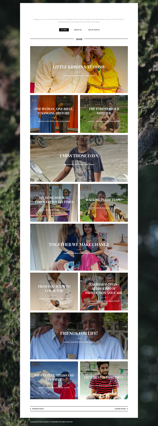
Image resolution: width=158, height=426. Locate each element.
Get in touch (93, 30)
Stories (64, 30)
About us (78, 30)
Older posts (120, 409)
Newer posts (38, 409)
